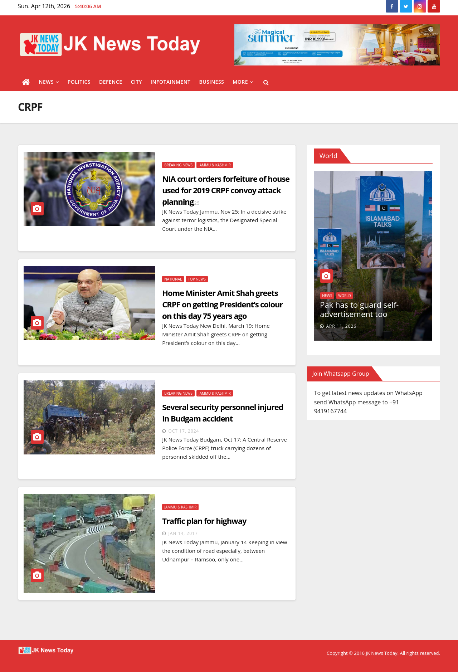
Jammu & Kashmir (215, 164)
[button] (266, 82)
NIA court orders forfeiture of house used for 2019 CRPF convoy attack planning (225, 190)
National (173, 279)
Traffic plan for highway (204, 520)
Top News (197, 279)
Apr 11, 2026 (341, 326)
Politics (79, 81)
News (49, 81)
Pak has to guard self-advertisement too (359, 309)
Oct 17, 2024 (183, 431)
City (136, 81)
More (243, 81)
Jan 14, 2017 (183, 533)
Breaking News (178, 164)
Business (211, 81)
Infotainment (171, 81)
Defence (110, 81)
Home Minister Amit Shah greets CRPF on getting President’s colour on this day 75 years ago (222, 304)
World (344, 295)
